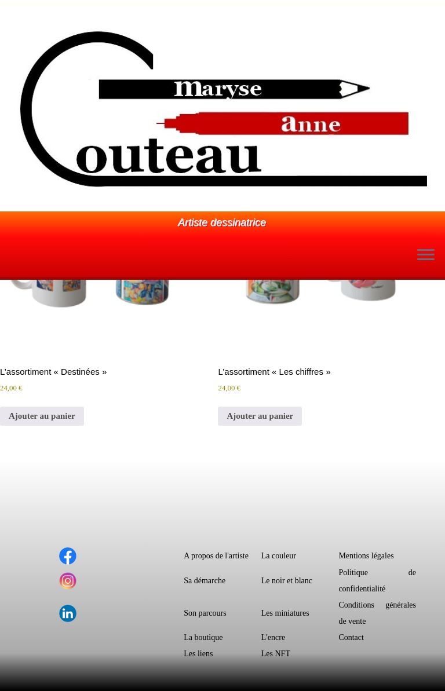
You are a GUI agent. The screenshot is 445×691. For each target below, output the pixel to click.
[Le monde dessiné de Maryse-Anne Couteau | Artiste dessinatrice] (222, 108)
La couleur (278, 555)
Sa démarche (204, 580)
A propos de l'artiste (216, 555)
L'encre (273, 637)
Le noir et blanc (286, 580)
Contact (351, 637)
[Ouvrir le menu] (426, 256)
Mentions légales (365, 555)
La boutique (203, 637)
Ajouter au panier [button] (42, 416)
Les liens (198, 653)
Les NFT (275, 653)
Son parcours (205, 613)
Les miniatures (285, 613)
